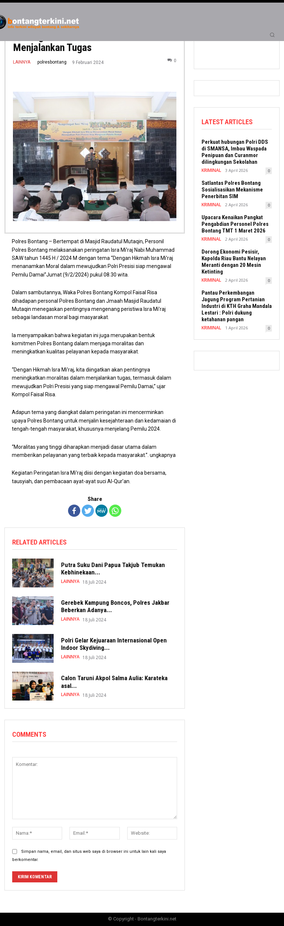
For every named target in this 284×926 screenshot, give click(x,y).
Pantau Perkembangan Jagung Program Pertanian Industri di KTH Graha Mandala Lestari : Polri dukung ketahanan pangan (237, 304)
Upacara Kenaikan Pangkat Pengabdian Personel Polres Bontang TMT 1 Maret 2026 (235, 223)
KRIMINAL (211, 169)
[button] (272, 34)
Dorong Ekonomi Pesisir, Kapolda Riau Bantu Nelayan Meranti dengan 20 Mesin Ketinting (234, 260)
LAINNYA (21, 62)
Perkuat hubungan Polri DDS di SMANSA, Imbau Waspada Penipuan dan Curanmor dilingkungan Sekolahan (235, 150)
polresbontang (52, 62)
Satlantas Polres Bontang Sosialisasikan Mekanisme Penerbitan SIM (232, 188)
